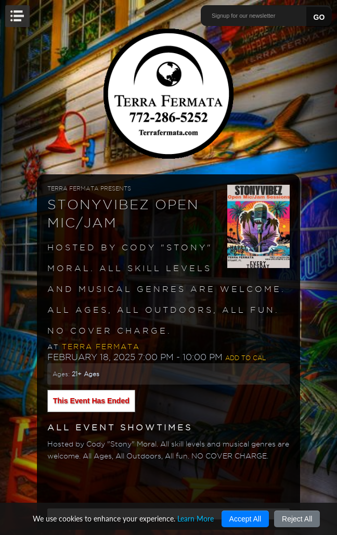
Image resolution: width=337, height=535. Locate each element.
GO (319, 17)
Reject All (297, 519)
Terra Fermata (101, 346)
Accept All (245, 519)
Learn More (195, 518)
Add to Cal (245, 357)
